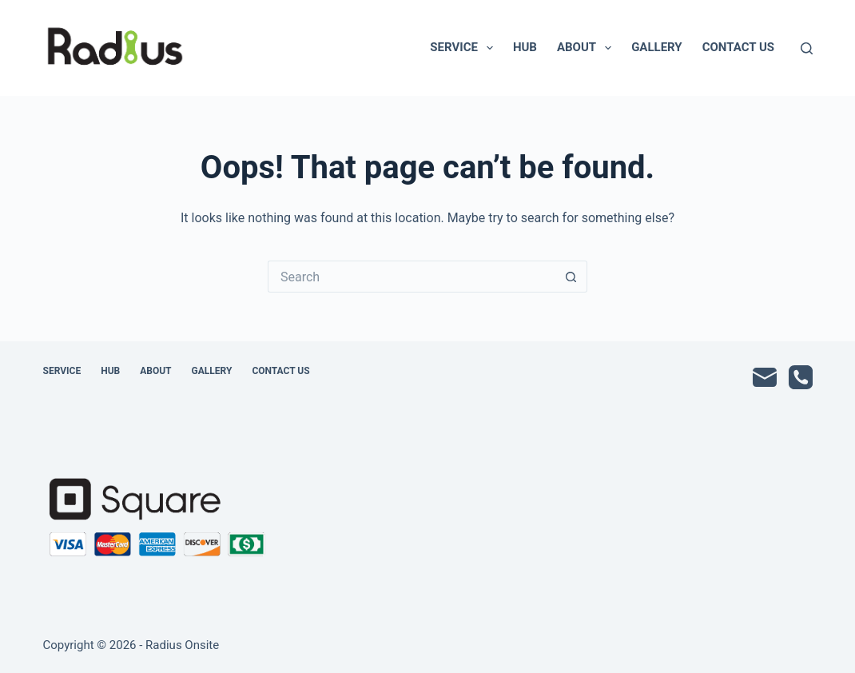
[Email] (765, 377)
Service (464, 48)
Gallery (656, 47)
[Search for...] (411, 277)
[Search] (807, 48)
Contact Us (738, 47)
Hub (525, 47)
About (587, 48)
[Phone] (801, 377)
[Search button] (571, 277)
